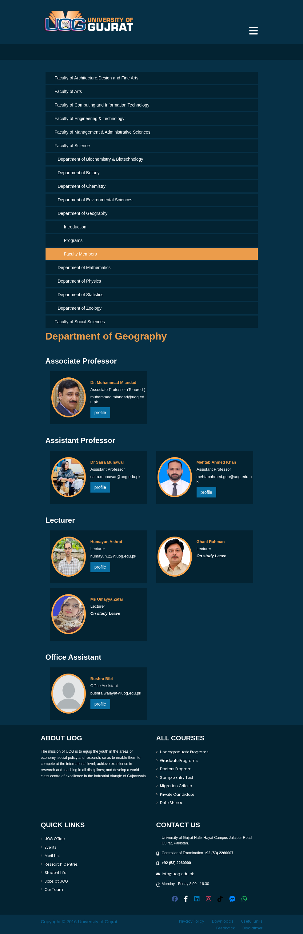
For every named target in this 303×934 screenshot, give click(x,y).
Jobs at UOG (56, 881)
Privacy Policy (191, 921)
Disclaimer (252, 928)
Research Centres (61, 864)
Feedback (225, 928)
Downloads (222, 921)
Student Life (55, 872)
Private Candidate (177, 794)
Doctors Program (176, 768)
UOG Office (55, 838)
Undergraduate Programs (184, 752)
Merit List (52, 855)
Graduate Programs (179, 760)
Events (51, 847)
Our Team (54, 889)
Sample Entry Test (176, 777)
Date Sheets (171, 802)
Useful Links (251, 921)
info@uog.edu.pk (178, 873)
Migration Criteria (176, 785)
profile (100, 412)
